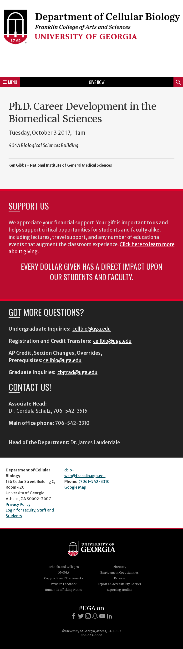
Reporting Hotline (119, 589)
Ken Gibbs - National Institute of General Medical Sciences (60, 165)
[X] (81, 616)
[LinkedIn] (109, 616)
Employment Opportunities (119, 572)
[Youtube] (102, 616)
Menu (10, 82)
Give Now (97, 82)
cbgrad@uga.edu (77, 372)
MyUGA (63, 572)
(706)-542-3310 (94, 481)
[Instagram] (88, 616)
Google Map (75, 487)
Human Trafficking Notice (63, 589)
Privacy (119, 578)
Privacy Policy (18, 504)
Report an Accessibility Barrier (119, 584)
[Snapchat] (95, 616)
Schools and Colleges (64, 567)
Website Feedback (63, 584)
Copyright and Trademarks (63, 578)
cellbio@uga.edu (91, 329)
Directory (119, 567)
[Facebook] (73, 616)
